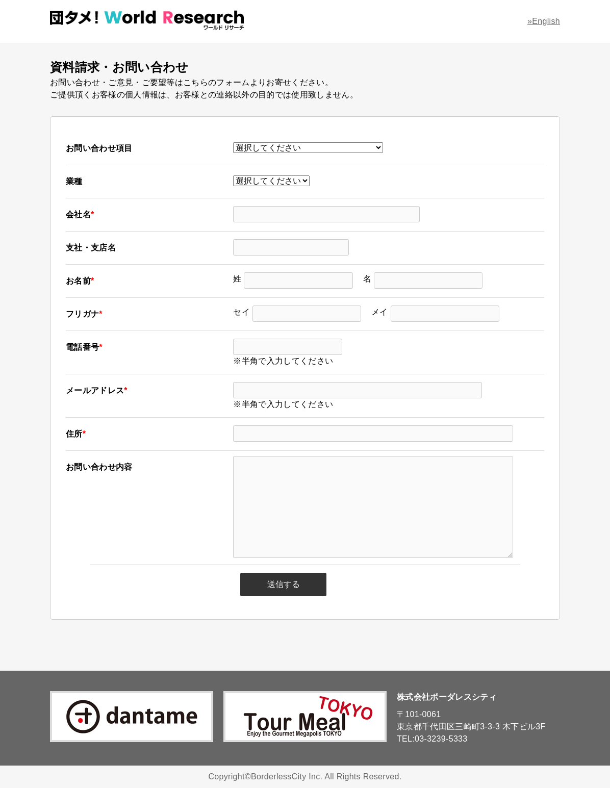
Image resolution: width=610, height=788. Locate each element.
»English (543, 21)
